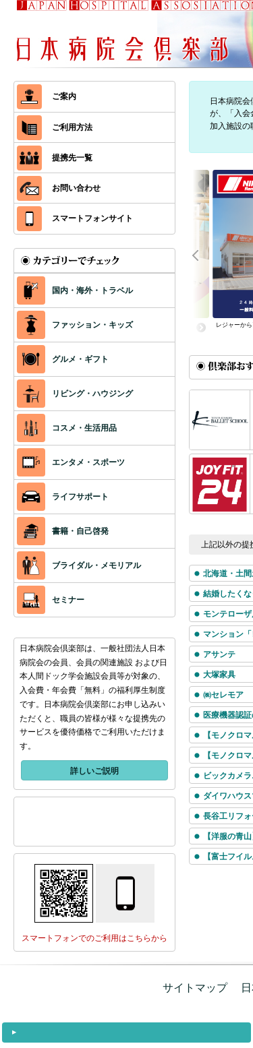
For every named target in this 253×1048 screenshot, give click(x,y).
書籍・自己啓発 (63, 531)
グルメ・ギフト (63, 359)
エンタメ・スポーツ (71, 462)
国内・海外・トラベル (75, 290)
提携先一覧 (54, 158)
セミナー (50, 600)
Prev (202, 254)
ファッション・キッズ (75, 325)
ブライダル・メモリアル (79, 565)
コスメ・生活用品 (67, 428)
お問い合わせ (59, 188)
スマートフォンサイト (75, 218)
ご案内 (46, 96)
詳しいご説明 (94, 771)
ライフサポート (63, 497)
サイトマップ (195, 987)
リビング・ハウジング (75, 393)
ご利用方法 (54, 127)
